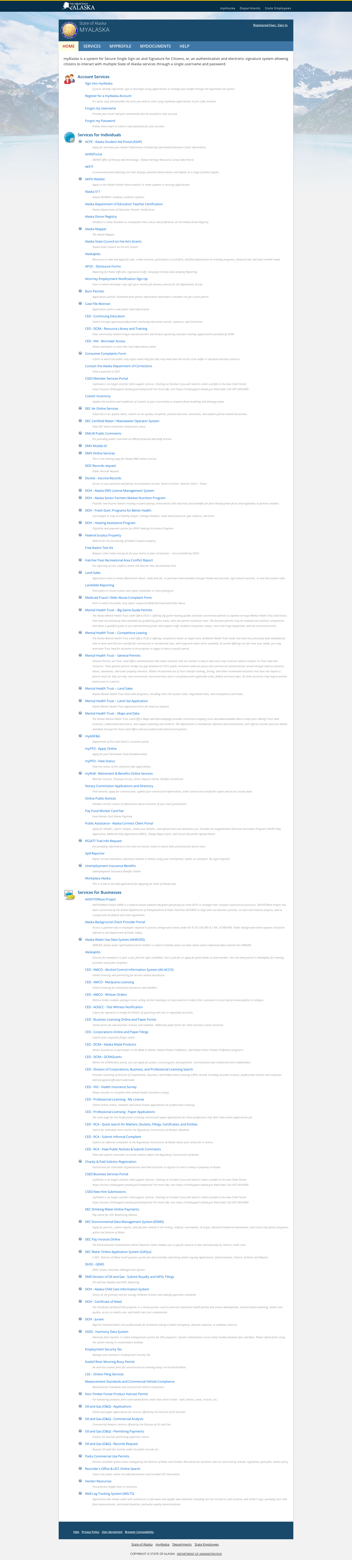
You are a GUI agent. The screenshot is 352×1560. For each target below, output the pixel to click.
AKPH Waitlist (95, 179)
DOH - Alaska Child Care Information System (117, 1289)
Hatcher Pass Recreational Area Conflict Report (119, 560)
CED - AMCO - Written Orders (106, 994)
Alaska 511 (92, 191)
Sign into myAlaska (98, 83)
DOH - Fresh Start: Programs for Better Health (118, 510)
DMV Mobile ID (96, 446)
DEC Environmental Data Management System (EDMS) (124, 1221)
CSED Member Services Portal (106, 378)
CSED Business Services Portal (106, 1174)
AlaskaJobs (92, 254)
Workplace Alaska (97, 878)
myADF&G (92, 736)
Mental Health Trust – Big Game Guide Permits (118, 610)
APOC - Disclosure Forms (103, 266)
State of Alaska (78, 6)
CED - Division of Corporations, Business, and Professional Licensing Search (139, 1069)
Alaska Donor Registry (101, 216)
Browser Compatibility (139, 1532)
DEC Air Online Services (101, 408)
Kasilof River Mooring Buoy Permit (110, 1361)
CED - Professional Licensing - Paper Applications (120, 1112)
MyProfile (120, 46)
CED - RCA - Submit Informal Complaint (113, 1136)
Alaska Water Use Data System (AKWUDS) (115, 939)
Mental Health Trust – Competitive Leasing (116, 632)
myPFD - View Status (100, 761)
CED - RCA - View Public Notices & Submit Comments (123, 1149)
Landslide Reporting (99, 585)
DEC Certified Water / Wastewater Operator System (122, 421)
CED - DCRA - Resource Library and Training (116, 328)
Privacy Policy (90, 1532)
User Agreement (112, 1532)
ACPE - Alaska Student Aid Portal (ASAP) (113, 141)
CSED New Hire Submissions (105, 1191)
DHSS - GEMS (94, 1264)
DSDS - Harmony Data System (106, 1331)
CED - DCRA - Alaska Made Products (110, 1044)
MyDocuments (155, 46)
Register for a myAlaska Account (108, 96)
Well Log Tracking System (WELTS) (109, 1493)
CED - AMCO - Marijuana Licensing (109, 982)
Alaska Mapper (96, 229)
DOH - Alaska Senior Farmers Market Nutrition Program (125, 498)
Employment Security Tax (103, 1349)
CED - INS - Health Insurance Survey (111, 1087)
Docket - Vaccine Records (103, 478)
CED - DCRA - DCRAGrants (103, 1057)
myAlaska (227, 8)
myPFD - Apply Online (101, 748)
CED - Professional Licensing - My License (114, 1099)
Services (92, 46)
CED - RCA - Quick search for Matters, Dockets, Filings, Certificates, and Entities (141, 1124)
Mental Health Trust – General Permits (113, 655)
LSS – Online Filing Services (104, 1374)
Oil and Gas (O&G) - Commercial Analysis (114, 1419)
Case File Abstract (97, 303)
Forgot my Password (100, 120)
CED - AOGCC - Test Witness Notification (114, 1007)
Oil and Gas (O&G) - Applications (108, 1406)
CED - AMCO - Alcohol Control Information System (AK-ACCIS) (129, 969)
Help (184, 46)
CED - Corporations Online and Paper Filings (116, 1032)
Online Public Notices (100, 798)
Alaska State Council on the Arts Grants (113, 241)
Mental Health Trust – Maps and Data (112, 713)
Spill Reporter (95, 853)
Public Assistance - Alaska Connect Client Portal (119, 823)
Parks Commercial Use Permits (107, 1456)
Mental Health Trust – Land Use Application (116, 701)
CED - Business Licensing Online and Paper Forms (120, 1019)
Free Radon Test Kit (99, 547)
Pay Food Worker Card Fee (104, 811)
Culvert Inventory (98, 396)
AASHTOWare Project (100, 899)
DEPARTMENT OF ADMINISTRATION (199, 1554)
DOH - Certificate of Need (103, 1301)
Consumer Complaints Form (105, 353)
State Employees (278, 8)
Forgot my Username (100, 108)
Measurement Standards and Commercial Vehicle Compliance (130, 1381)
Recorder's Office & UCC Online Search (112, 1468)
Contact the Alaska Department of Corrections (118, 366)
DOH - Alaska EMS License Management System (119, 490)
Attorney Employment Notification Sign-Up (116, 279)
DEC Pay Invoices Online (102, 1239)
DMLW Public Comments (103, 433)
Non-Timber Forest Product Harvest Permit (116, 1394)
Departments (250, 8)
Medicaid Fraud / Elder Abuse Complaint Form (118, 597)
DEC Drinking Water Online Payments (112, 1209)
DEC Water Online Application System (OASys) (118, 1252)
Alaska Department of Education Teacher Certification (124, 204)
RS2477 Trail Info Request (103, 841)
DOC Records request (100, 465)
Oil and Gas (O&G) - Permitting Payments (114, 1431)
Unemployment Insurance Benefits (110, 866)
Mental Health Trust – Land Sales (109, 688)
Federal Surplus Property (103, 535)
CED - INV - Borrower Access (105, 341)
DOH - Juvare (94, 1319)
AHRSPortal (93, 154)
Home (69, 46)
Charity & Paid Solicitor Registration (110, 1161)
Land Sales (92, 572)
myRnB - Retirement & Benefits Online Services (119, 773)
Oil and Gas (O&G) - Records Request (111, 1444)
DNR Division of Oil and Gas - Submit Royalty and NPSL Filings (129, 1276)
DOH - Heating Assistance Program (110, 523)
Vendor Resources (98, 1481)
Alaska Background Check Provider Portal (115, 922)
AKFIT (89, 166)
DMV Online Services (100, 453)
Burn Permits (94, 291)
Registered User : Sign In (270, 25)
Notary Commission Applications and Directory (119, 786)
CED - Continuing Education (105, 316)
